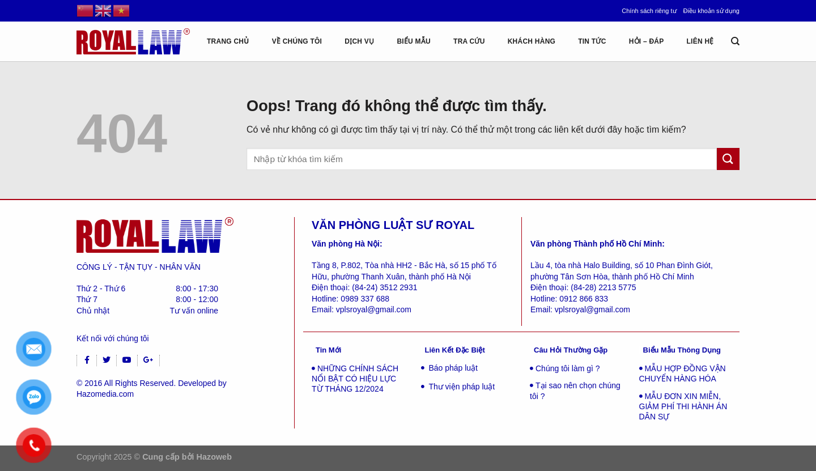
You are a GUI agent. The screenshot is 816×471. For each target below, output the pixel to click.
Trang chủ (228, 41)
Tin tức (592, 41)
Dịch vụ (359, 41)
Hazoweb (214, 456)
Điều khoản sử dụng (711, 10)
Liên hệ (700, 41)
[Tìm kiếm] (735, 41)
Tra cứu (469, 41)
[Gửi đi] (728, 159)
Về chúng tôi (297, 41)
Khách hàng (531, 41)
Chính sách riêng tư (649, 10)
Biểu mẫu (414, 41)
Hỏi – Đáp (646, 41)
